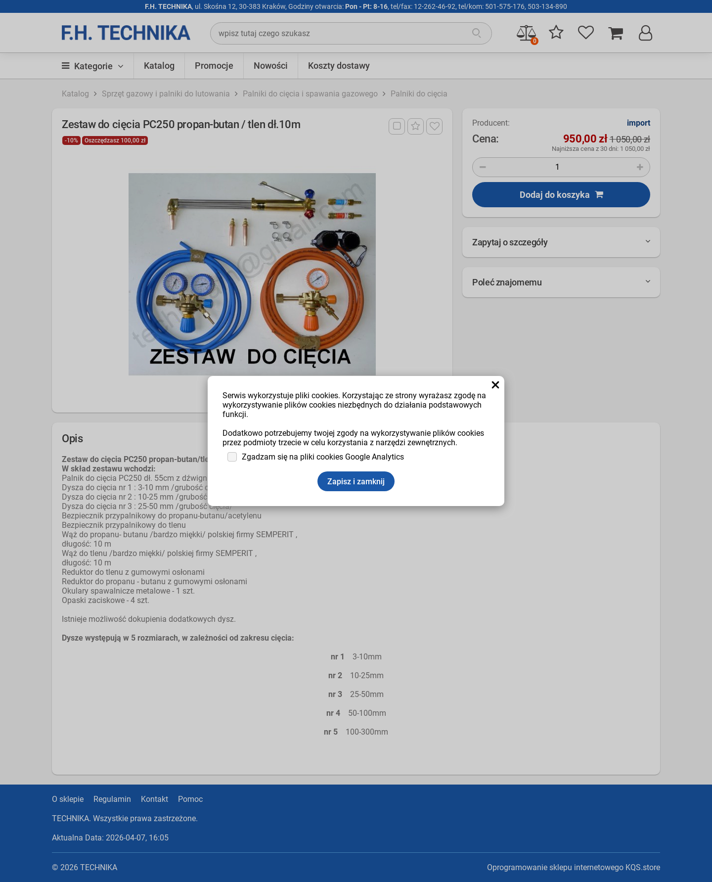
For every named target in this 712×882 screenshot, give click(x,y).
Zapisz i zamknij (356, 481)
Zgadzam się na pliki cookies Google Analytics (323, 457)
